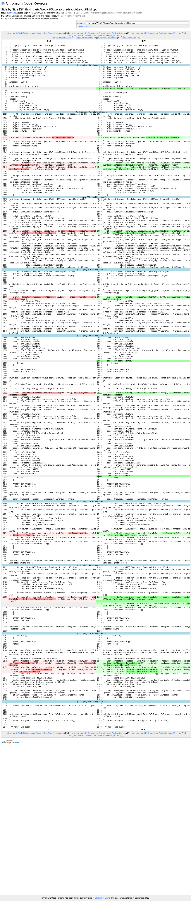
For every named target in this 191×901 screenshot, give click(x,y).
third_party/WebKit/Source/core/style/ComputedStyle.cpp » (94, 35)
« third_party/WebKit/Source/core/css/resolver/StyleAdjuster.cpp (35, 33)
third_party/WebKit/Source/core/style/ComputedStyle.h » (156, 33)
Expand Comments (84, 38)
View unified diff (84, 26)
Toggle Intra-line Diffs (61, 38)
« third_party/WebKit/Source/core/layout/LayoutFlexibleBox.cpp (97, 33)
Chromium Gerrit (102, 898)
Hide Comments (129, 38)
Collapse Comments (107, 38)
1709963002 (12, 13)
